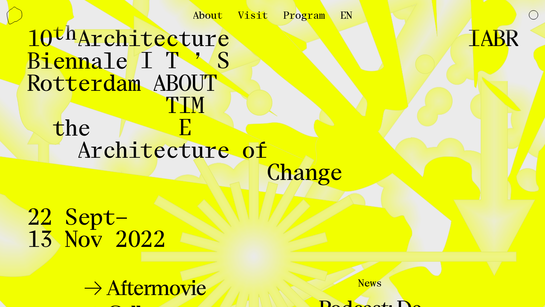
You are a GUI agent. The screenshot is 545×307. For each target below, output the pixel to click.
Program (304, 15)
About (208, 15)
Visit (253, 15)
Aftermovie (154, 288)
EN (346, 15)
